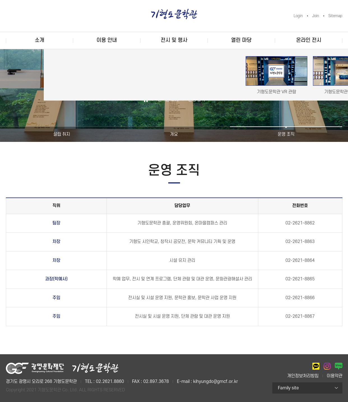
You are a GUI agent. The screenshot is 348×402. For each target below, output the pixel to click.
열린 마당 (241, 40)
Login (298, 16)
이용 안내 (106, 40)
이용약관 (334, 375)
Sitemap (335, 16)
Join (315, 16)
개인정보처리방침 (303, 375)
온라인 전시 (308, 40)
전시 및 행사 (174, 40)
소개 (39, 40)
